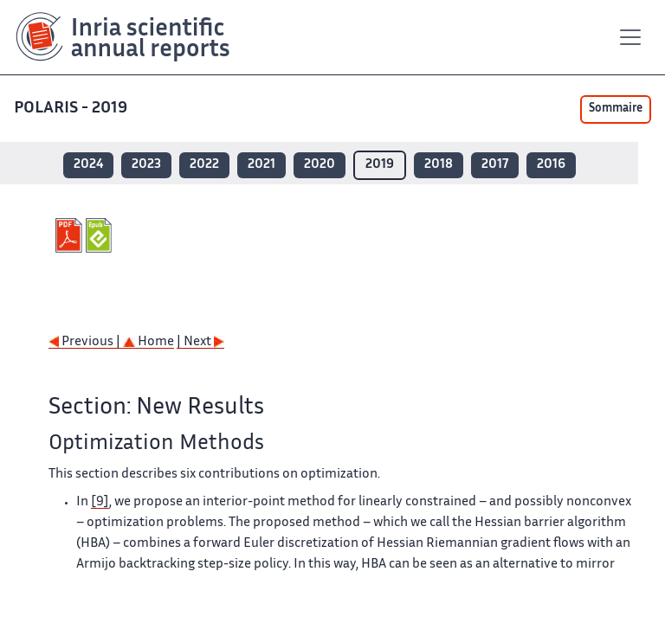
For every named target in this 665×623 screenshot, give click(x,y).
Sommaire (615, 109)
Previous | (85, 342)
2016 (551, 164)
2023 (146, 164)
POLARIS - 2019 (72, 108)
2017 (494, 164)
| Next (200, 342)
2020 (319, 164)
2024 (88, 164)
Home (148, 342)
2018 (438, 164)
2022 (204, 164)
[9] (100, 502)
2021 (261, 164)
